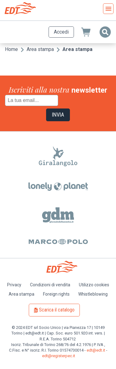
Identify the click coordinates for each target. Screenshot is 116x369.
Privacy (14, 284)
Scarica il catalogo (57, 310)
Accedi (61, 32)
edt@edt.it (96, 350)
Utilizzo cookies (94, 284)
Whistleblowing (93, 294)
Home (11, 49)
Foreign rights (56, 294)
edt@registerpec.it (58, 355)
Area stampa (40, 49)
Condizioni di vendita (50, 284)
